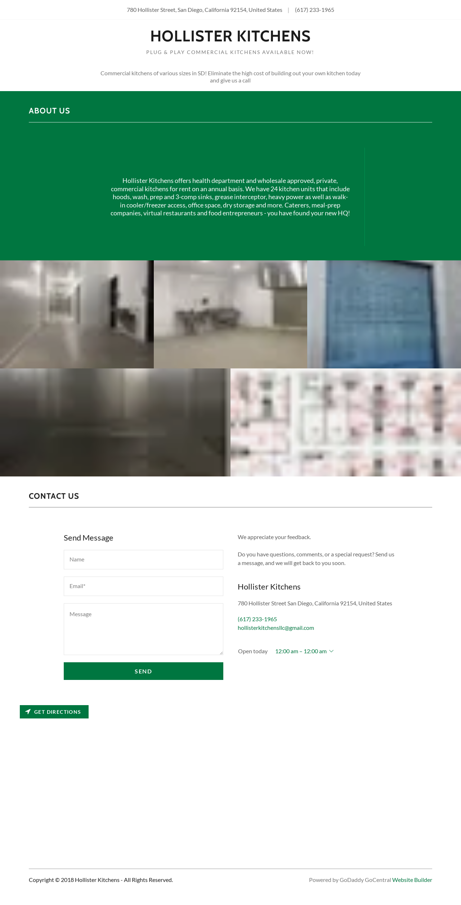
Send (143, 671)
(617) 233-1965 (314, 9)
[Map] (230, 771)
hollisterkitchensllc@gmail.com (276, 627)
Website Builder (412, 879)
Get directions (53, 712)
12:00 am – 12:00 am (301, 651)
